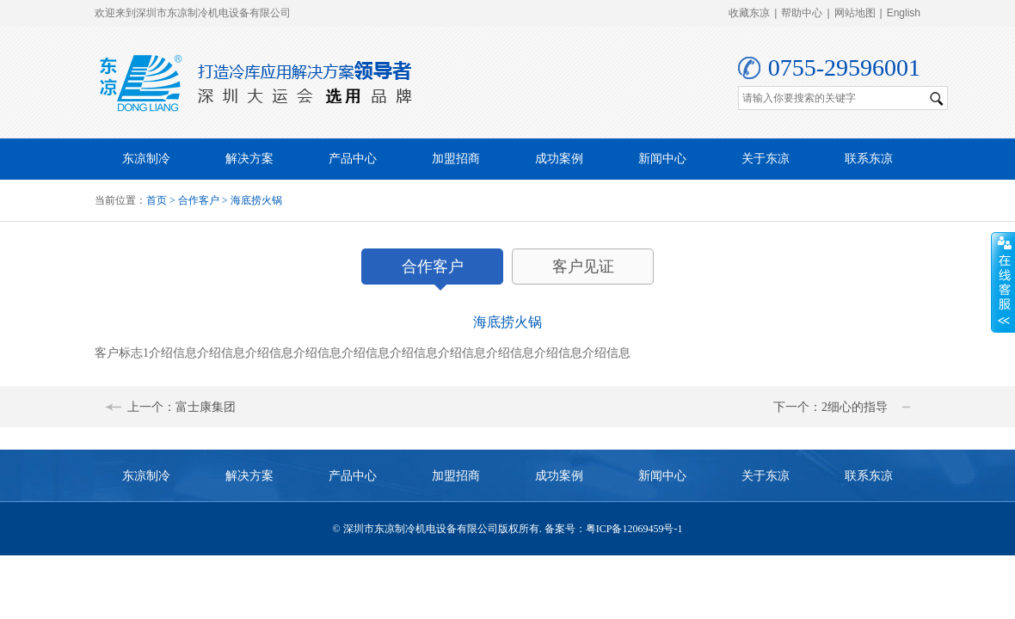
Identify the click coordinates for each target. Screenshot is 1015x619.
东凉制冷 (146, 158)
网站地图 (855, 13)
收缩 (1003, 283)
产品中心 (353, 158)
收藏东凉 (749, 13)
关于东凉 (765, 158)
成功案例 (559, 158)
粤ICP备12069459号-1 (634, 529)
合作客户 (198, 200)
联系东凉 (869, 158)
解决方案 (249, 158)
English (903, 13)
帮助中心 (801, 13)
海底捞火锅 (256, 200)
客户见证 (583, 266)
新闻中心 (662, 158)
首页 (156, 200)
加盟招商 (456, 158)
